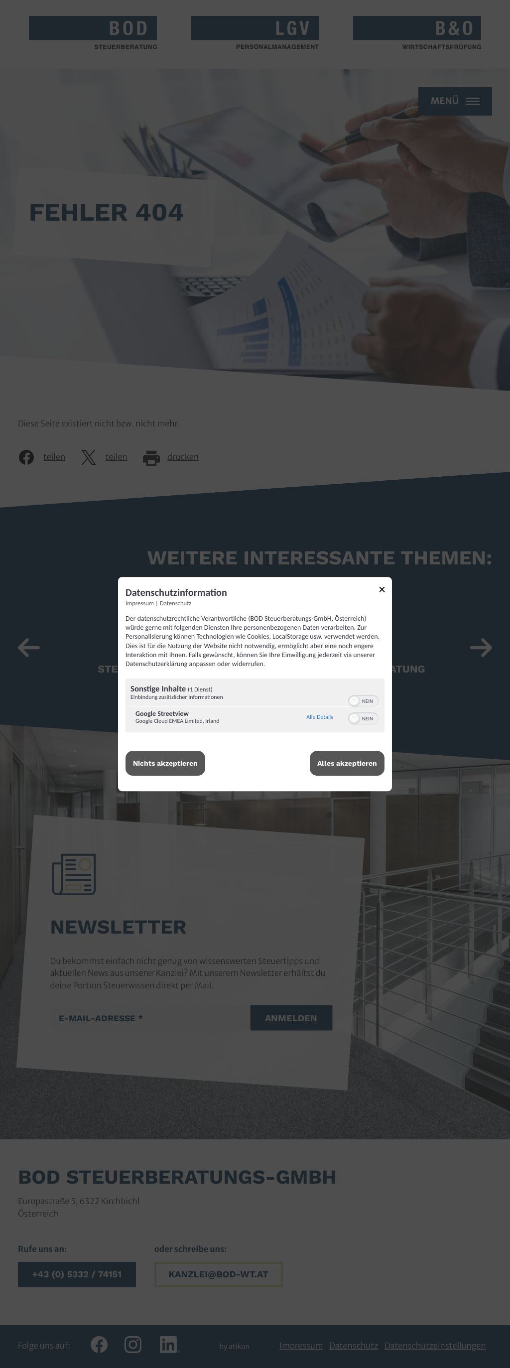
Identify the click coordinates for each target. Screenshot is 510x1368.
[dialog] (255, 684)
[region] (255, 707)
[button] (354, 700)
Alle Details (319, 717)
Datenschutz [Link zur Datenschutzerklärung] (175, 603)
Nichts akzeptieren (165, 763)
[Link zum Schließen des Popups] (385, 591)
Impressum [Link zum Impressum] (140, 603)
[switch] (363, 700)
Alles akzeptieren (347, 763)
